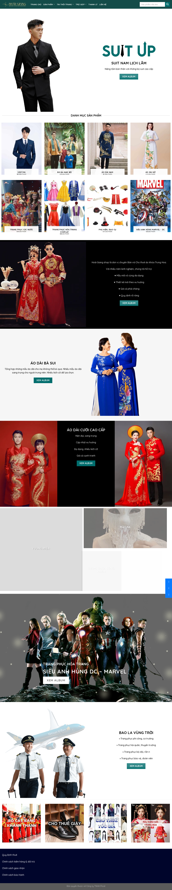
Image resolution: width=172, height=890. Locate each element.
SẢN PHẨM (49, 4)
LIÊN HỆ (102, 4)
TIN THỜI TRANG (65, 4)
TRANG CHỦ (36, 4)
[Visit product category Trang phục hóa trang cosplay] (64, 208)
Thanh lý (92, 4)
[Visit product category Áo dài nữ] (150, 150)
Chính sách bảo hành (13, 874)
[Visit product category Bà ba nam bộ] (64, 150)
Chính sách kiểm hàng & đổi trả (18, 861)
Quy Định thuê (9, 854)
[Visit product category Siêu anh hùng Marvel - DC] (150, 207)
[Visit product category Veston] (21, 150)
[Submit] (167, 4)
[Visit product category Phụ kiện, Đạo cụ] (107, 207)
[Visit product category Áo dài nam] (107, 150)
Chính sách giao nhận (13, 868)
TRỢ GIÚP (81, 4)
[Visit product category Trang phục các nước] (21, 207)
